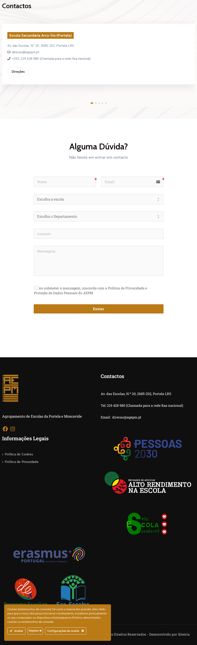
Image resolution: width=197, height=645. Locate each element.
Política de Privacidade (22, 462)
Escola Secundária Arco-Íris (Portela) (40, 35)
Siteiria (184, 634)
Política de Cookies (19, 454)
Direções (18, 72)
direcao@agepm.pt (23, 52)
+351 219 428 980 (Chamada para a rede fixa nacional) (49, 59)
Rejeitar (35, 630)
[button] (92, 103)
